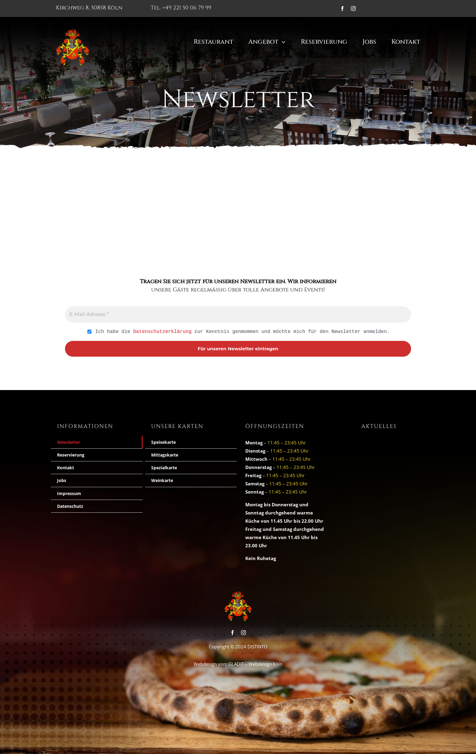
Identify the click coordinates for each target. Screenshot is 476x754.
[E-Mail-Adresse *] (238, 314)
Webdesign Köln (265, 664)
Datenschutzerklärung (162, 331)
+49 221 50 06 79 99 (186, 8)
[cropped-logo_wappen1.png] (72, 31)
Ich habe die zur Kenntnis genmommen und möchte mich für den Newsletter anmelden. (238, 332)
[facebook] (342, 8)
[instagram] (353, 8)
